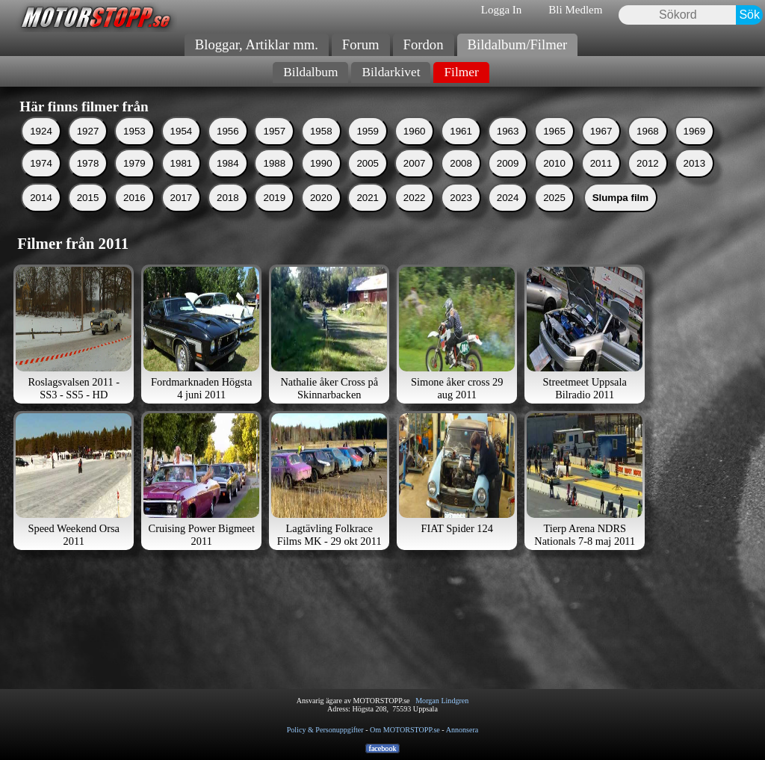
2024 (508, 217)
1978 (88, 183)
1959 (367, 151)
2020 (321, 217)
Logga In (501, 10)
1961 (461, 151)
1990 (321, 183)
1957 (274, 151)
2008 (461, 183)
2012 (648, 183)
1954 (181, 151)
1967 (601, 151)
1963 (508, 151)
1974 (41, 183)
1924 (41, 151)
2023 (461, 217)
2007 (414, 183)
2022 (414, 217)
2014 (41, 217)
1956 (228, 151)
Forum (361, 44)
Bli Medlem (575, 10)
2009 (508, 183)
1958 (321, 151)
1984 (228, 183)
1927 (88, 151)
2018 (228, 217)
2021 (367, 217)
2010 (554, 183)
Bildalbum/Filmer (518, 44)
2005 (367, 183)
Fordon (423, 44)
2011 (601, 183)
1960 (414, 151)
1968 (648, 151)
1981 (181, 183)
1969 (695, 151)
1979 (134, 183)
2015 (88, 217)
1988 (274, 183)
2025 (554, 217)
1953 (134, 151)
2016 (134, 217)
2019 (274, 217)
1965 (554, 151)
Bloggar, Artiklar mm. (256, 44)
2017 (181, 217)
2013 (695, 183)
